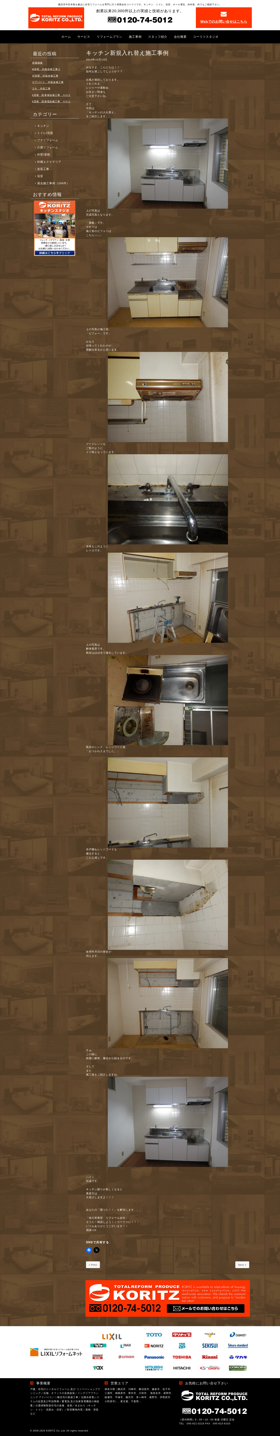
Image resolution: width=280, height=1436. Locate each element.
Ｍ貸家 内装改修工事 (45, 75)
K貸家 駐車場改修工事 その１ (51, 101)
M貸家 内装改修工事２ (46, 69)
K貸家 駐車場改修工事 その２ (51, 95)
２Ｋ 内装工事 (41, 88)
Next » (242, 1264)
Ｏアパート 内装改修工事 (48, 82)
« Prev (93, 1264)
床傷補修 (37, 62)
